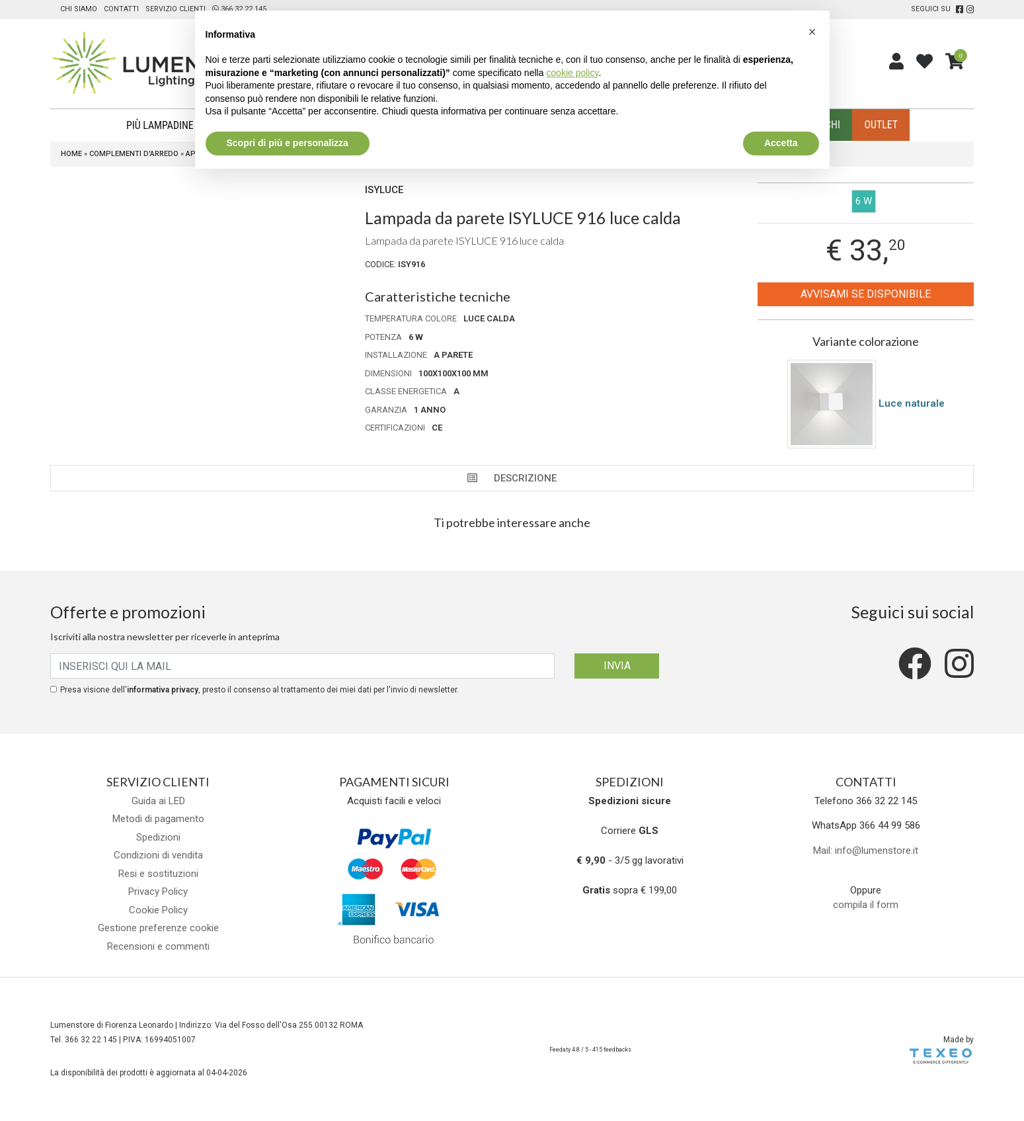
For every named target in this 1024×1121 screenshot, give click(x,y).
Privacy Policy (158, 892)
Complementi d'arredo (133, 154)
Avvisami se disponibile (866, 294)
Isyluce (384, 190)
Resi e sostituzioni (158, 874)
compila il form (865, 905)
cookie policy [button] (572, 72)
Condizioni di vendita (158, 856)
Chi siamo (78, 9)
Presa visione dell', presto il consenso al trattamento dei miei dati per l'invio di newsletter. (259, 690)
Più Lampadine (164, 126)
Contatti (121, 9)
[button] (812, 31)
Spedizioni (158, 838)
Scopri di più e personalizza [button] (287, 143)
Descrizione (512, 479)
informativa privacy (162, 690)
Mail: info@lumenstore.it (865, 851)
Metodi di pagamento (158, 819)
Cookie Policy (158, 911)
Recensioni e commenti (158, 947)
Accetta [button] (781, 143)
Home (71, 154)
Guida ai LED (158, 802)
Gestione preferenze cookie (158, 928)
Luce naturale (912, 403)
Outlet (875, 126)
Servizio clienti (175, 9)
